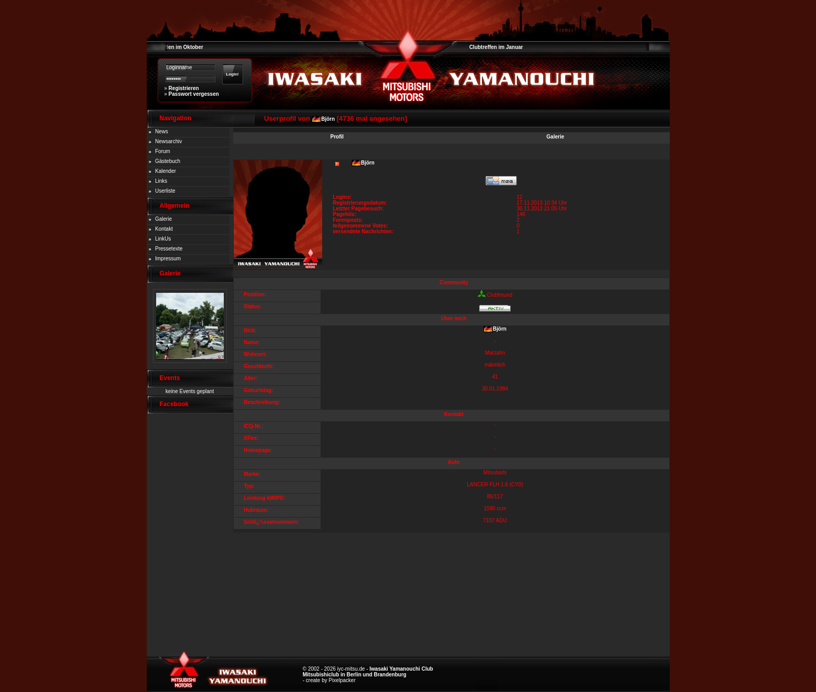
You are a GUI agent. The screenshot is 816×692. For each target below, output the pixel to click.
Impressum (168, 258)
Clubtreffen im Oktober (175, 47)
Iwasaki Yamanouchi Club (401, 669)
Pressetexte (169, 248)
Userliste (165, 191)
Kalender (165, 171)
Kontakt (164, 229)
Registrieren (184, 88)
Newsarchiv (168, 141)
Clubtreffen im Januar (496, 47)
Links (161, 181)
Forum (162, 151)
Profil (337, 137)
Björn (328, 119)
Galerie (163, 219)
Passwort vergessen (194, 94)
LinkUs (163, 239)
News (161, 131)
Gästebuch (167, 161)
